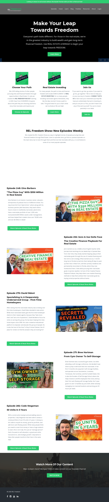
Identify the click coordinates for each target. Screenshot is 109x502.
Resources (86, 9)
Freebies (78, 9)
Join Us (87, 114)
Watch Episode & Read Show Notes (23, 228)
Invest (61, 9)
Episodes (54, 9)
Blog (72, 9)
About (94, 9)
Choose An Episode (22, 112)
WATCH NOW (54, 475)
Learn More (54, 54)
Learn (66, 9)
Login (99, 9)
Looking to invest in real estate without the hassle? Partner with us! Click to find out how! (54, 1)
